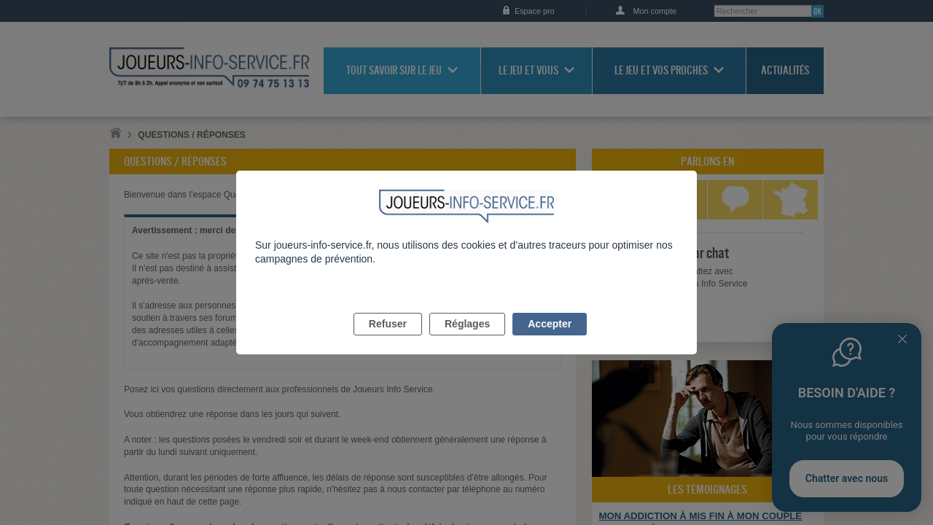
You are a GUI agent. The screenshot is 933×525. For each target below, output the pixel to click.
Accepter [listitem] (549, 340)
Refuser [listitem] (388, 340)
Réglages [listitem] (467, 340)
